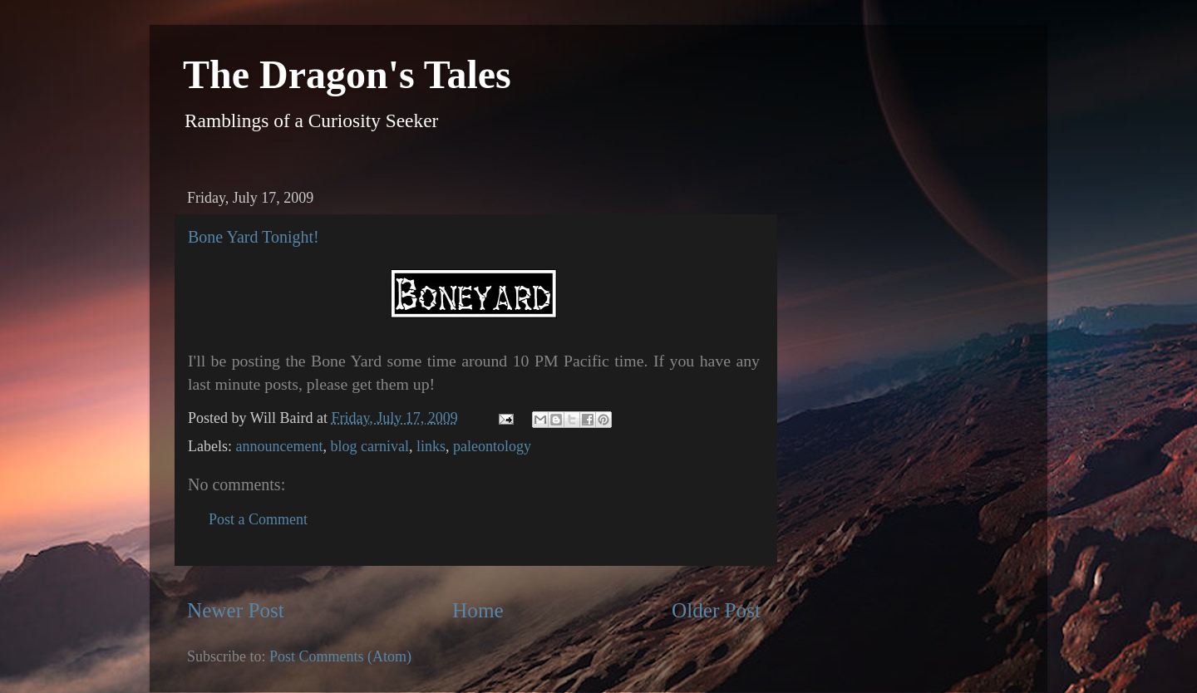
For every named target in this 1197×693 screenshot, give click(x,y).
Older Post (716, 610)
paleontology (492, 446)
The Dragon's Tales (347, 74)
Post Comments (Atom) (340, 656)
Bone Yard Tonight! (253, 237)
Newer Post (235, 610)
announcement (279, 446)
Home (478, 610)
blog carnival (369, 446)
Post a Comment (258, 519)
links (431, 446)
